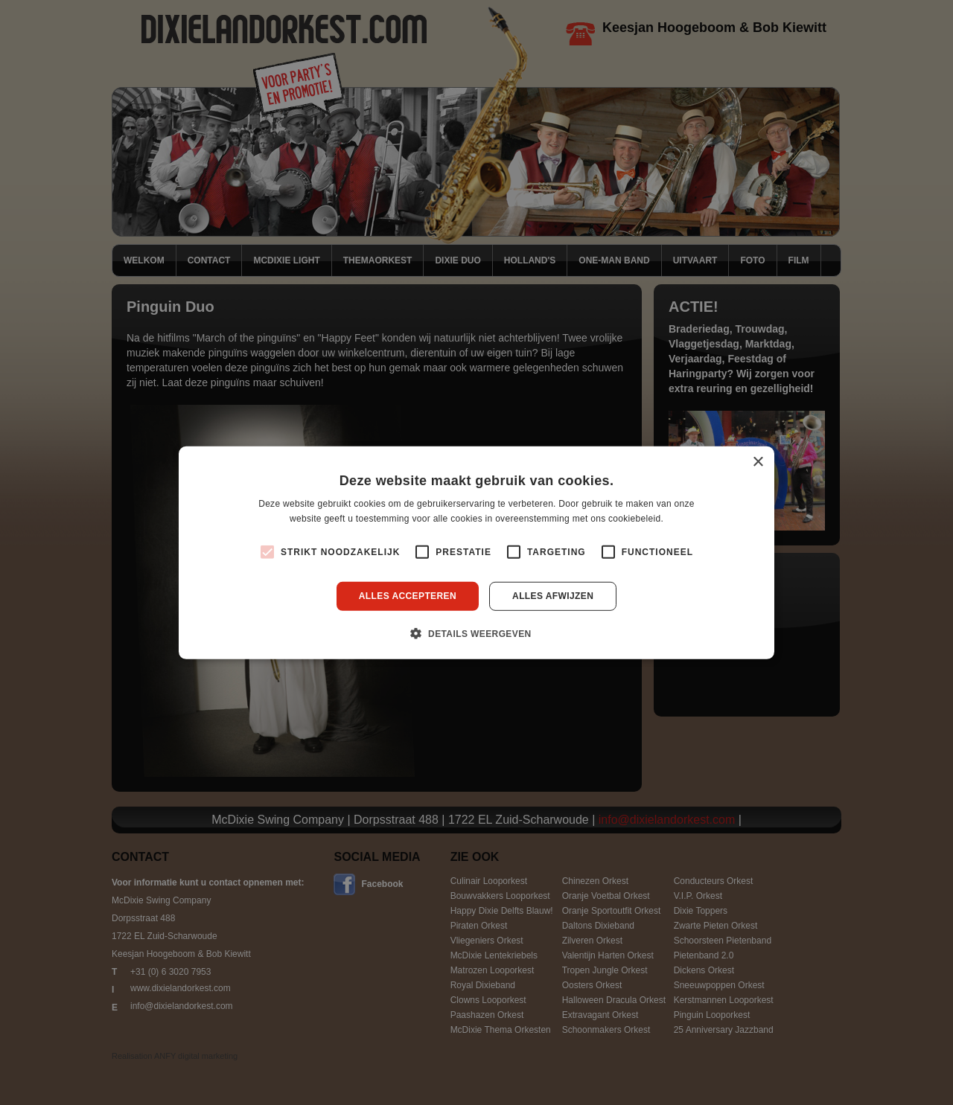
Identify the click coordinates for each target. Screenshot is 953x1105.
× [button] (757, 461)
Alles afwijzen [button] (552, 596)
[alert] (476, 552)
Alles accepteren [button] (407, 596)
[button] (476, 633)
